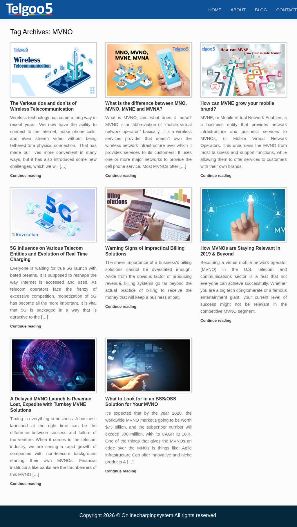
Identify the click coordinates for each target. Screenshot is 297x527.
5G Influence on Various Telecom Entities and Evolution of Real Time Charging (49, 254)
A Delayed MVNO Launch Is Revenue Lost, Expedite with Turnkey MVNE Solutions (50, 404)
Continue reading (27, 175)
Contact (286, 9)
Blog (261, 9)
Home (214, 9)
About (238, 9)
